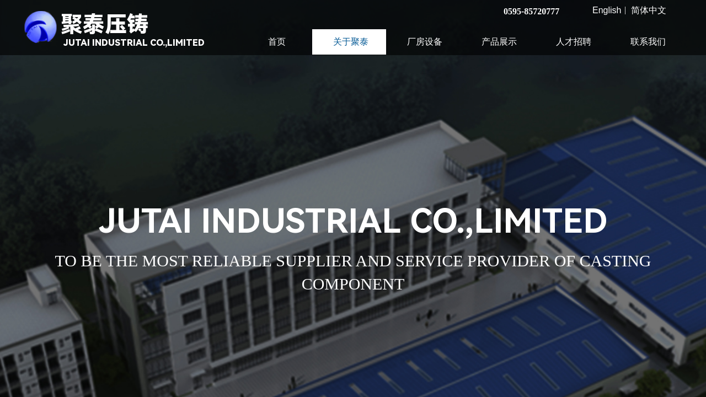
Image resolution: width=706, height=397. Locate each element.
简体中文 (648, 10)
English (606, 10)
